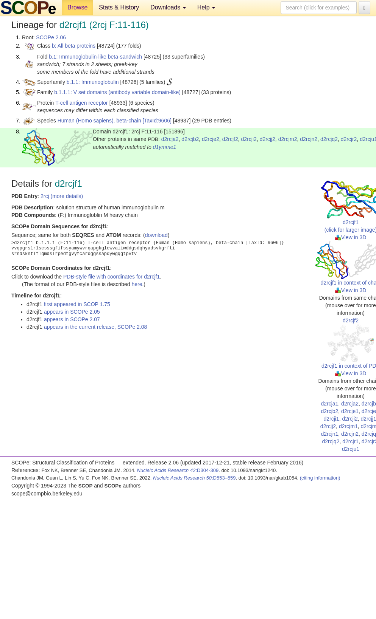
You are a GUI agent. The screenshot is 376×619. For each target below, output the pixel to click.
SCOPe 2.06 (51, 37)
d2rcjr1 (350, 441)
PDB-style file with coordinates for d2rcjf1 (111, 277)
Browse (77, 7)
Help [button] (206, 7)
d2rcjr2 (349, 139)
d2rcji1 (331, 419)
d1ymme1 (164, 147)
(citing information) (320, 478)
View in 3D (351, 237)
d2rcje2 (210, 139)
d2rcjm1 (348, 426)
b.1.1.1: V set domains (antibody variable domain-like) (117, 92)
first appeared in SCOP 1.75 (77, 304)
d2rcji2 (249, 139)
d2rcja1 (329, 404)
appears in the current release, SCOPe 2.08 (95, 327)
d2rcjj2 (267, 139)
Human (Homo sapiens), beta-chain (99, 121)
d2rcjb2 (190, 139)
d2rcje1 (350, 411)
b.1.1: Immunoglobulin (93, 82)
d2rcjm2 (287, 139)
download (156, 235)
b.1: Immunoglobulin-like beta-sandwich (95, 57)
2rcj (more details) (62, 196)
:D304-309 (178, 470)
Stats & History (119, 7)
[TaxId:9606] (157, 121)
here (136, 284)
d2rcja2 (170, 139)
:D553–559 (194, 478)
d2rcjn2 (308, 139)
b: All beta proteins (73, 46)
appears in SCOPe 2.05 (72, 312)
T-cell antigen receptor (81, 103)
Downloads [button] (168, 7)
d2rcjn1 (329, 434)
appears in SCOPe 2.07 (72, 319)
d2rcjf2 (230, 139)
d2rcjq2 (329, 139)
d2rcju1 (350, 449)
